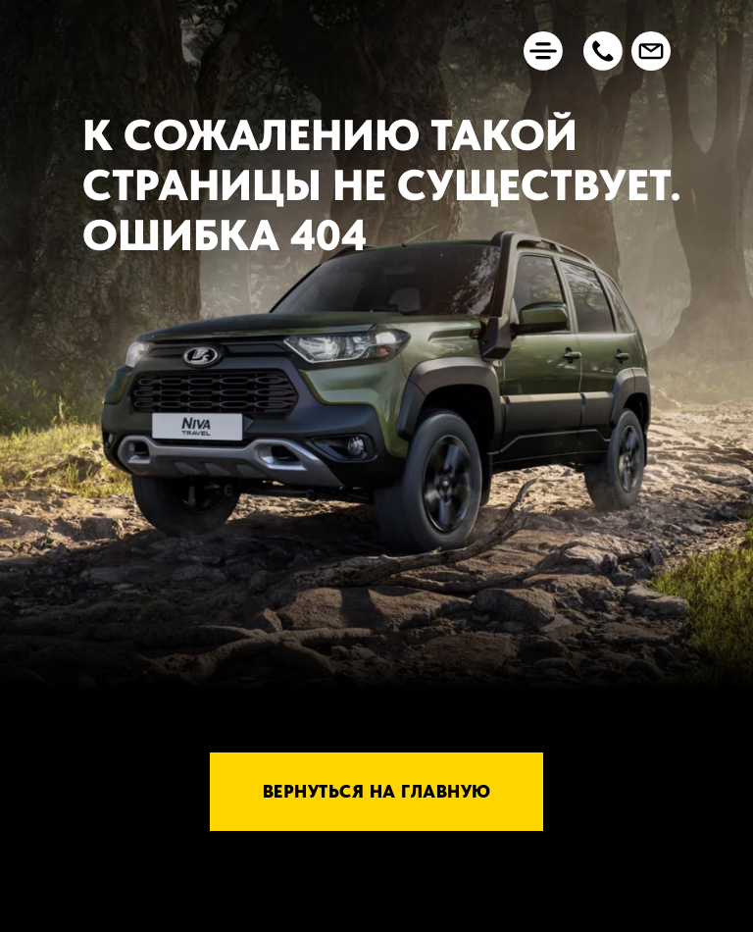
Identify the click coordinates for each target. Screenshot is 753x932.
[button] (603, 51)
